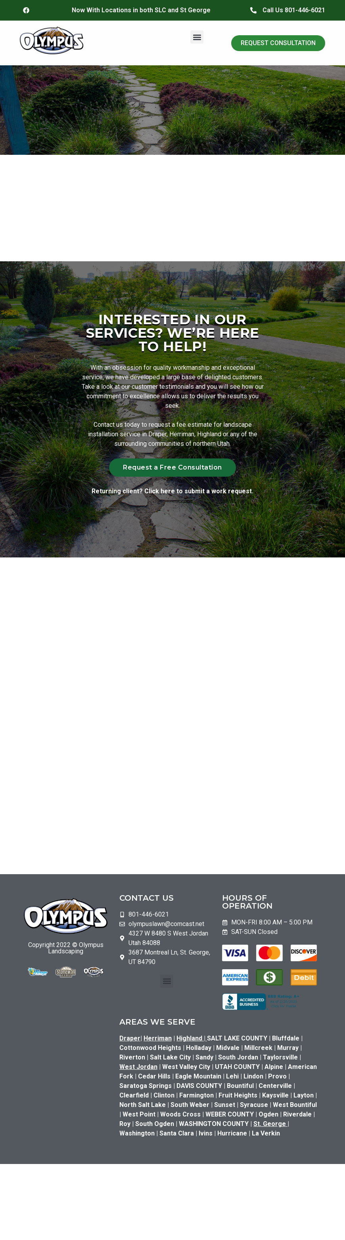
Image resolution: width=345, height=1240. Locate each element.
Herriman (158, 1041)
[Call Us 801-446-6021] (253, 10)
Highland (191, 1041)
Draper (129, 1041)
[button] (196, 37)
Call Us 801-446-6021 (294, 10)
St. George (269, 1127)
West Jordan (138, 1070)
